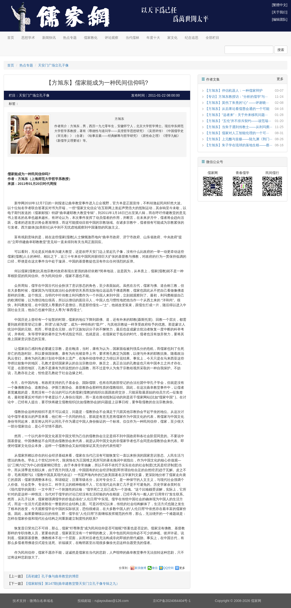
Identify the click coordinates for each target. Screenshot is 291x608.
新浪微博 (140, 568)
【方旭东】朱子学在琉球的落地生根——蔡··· (238, 145)
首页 (10, 38)
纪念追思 (191, 38)
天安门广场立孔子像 (53, 65)
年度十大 (153, 38)
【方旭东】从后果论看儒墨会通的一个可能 (237, 109)
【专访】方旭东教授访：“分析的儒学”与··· (236, 97)
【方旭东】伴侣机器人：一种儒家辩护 (234, 90)
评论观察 (111, 38)
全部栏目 (212, 38)
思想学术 (28, 38)
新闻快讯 (49, 38)
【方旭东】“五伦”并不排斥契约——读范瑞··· (238, 121)
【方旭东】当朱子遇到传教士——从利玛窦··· (238, 127)
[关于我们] (279, 12)
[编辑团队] (279, 19)
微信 (155, 568)
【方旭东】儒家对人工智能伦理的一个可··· (237, 133)
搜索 (280, 50)
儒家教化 (90, 38)
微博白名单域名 (41, 601)
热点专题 (70, 38)
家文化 (172, 38)
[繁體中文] (279, 5)
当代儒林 (132, 38)
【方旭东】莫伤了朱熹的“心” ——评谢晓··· (237, 103)
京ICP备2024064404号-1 (172, 601)
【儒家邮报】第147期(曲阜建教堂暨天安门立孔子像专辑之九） (72, 583)
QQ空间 (168, 568)
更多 (182, 568)
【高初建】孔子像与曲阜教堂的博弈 (51, 576)
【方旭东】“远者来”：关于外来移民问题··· (236, 115)
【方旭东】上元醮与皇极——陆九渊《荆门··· (238, 139)
